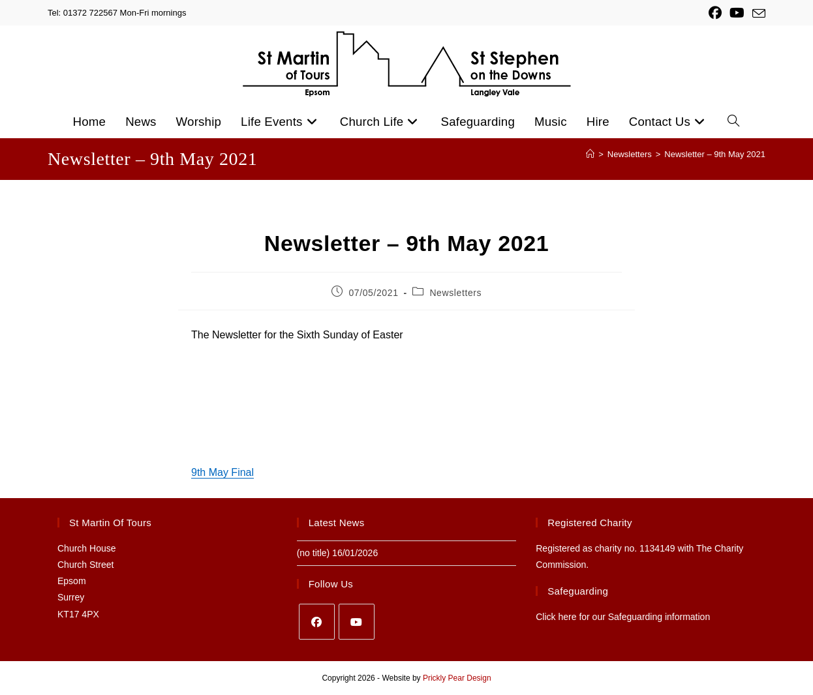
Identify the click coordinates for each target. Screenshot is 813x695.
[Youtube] (357, 622)
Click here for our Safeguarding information (623, 617)
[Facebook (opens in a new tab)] (715, 13)
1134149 (657, 548)
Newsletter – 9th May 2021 (714, 154)
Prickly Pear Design (457, 678)
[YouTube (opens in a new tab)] (737, 13)
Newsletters (455, 293)
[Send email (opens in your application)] (756, 14)
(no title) (313, 553)
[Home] (590, 154)
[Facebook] (317, 622)
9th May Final (222, 472)
